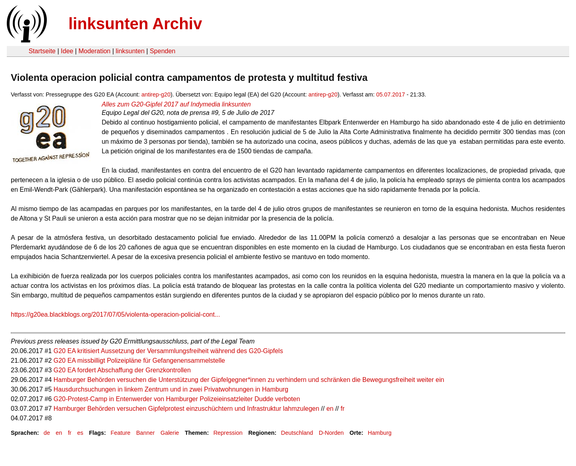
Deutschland (297, 433)
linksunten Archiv (135, 23)
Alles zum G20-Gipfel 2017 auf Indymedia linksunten (176, 104)
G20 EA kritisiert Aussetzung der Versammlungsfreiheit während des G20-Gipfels (168, 350)
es (80, 433)
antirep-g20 (155, 94)
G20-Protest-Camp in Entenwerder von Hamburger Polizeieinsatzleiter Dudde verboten (177, 399)
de (47, 433)
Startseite (42, 51)
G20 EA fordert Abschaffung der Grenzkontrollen (122, 370)
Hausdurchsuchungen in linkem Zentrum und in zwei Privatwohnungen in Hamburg (171, 389)
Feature (120, 433)
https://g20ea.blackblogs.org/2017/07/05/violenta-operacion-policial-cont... (115, 314)
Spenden (162, 51)
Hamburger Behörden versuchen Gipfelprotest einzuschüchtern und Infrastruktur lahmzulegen (186, 408)
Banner (145, 433)
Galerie (169, 433)
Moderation (94, 51)
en (330, 408)
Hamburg (380, 433)
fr (343, 408)
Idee (67, 51)
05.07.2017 (390, 94)
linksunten (130, 51)
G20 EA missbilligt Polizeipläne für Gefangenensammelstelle (139, 360)
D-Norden (331, 433)
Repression (227, 433)
